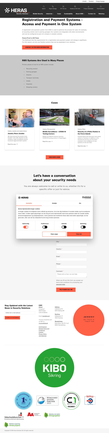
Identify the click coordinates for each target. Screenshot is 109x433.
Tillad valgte (54, 234)
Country (59, 249)
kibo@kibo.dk (46, 316)
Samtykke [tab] (29, 203)
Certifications (43, 327)
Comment (59, 271)
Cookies (41, 332)
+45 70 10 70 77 (89, 317)
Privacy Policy (43, 334)
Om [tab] (80, 203)
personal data (60, 284)
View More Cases (54, 157)
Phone (58, 264)
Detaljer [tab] (54, 203)
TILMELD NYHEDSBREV (12, 317)
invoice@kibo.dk (43, 323)
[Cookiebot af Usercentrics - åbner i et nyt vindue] (83, 197)
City (58, 241)
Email (58, 256)
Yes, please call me (65, 289)
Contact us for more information (37, 47)
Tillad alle (79, 234)
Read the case (12, 144)
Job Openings (42, 336)
